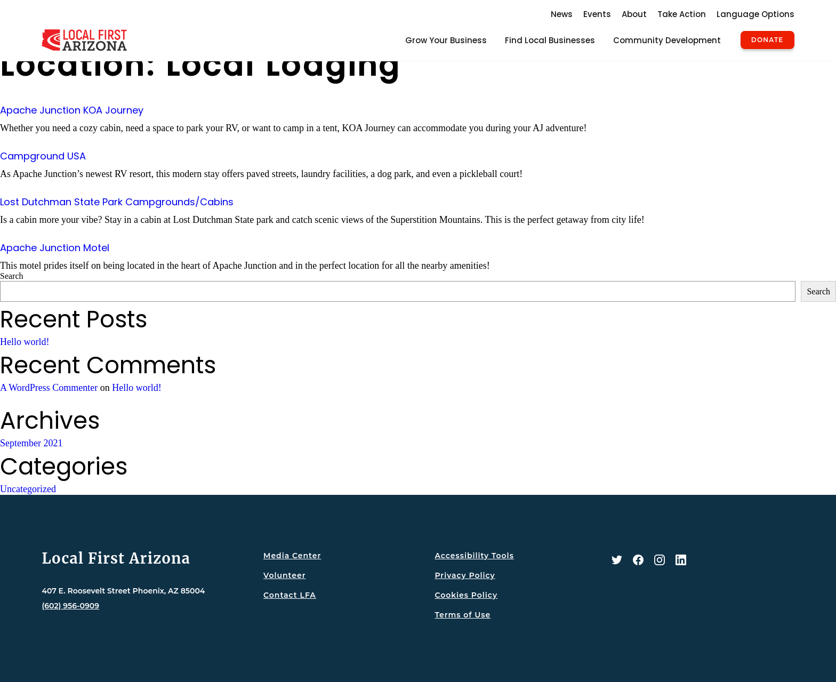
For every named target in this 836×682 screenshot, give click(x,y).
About (634, 14)
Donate (767, 40)
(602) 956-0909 (70, 606)
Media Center (292, 555)
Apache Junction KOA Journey (71, 110)
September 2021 (31, 443)
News (562, 14)
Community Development (667, 40)
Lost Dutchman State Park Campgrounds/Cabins (117, 201)
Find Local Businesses (550, 40)
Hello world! (24, 341)
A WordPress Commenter (49, 387)
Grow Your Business (446, 40)
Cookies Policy (466, 595)
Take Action (681, 14)
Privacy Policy (465, 575)
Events (597, 14)
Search (11, 275)
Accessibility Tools (474, 555)
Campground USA (43, 156)
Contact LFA (289, 595)
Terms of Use (463, 615)
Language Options (755, 14)
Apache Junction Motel (54, 247)
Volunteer (284, 575)
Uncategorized (28, 489)
